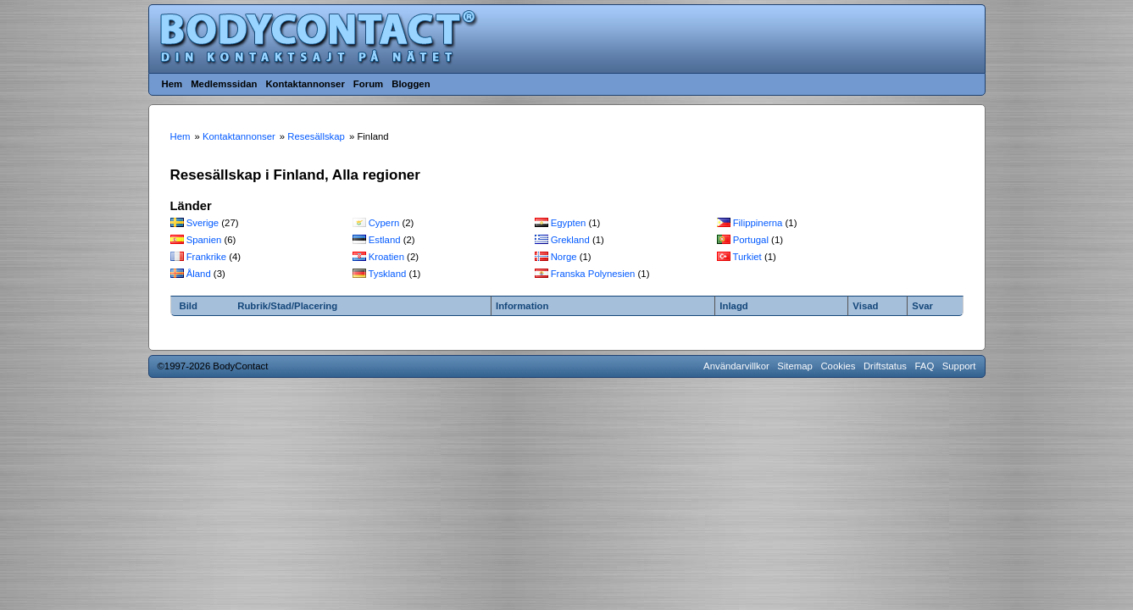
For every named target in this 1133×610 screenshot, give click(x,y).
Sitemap (795, 366)
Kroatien (386, 257)
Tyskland (387, 274)
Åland (198, 274)
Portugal (751, 240)
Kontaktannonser (304, 84)
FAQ (925, 366)
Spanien (204, 240)
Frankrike (206, 257)
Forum (368, 84)
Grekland (570, 240)
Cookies (837, 366)
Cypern (384, 223)
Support (959, 366)
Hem (172, 84)
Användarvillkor (736, 366)
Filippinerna (758, 223)
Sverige (202, 223)
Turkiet (746, 257)
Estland (385, 240)
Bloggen (411, 84)
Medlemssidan (224, 84)
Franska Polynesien (593, 274)
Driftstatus (885, 366)
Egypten (568, 223)
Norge (564, 257)
